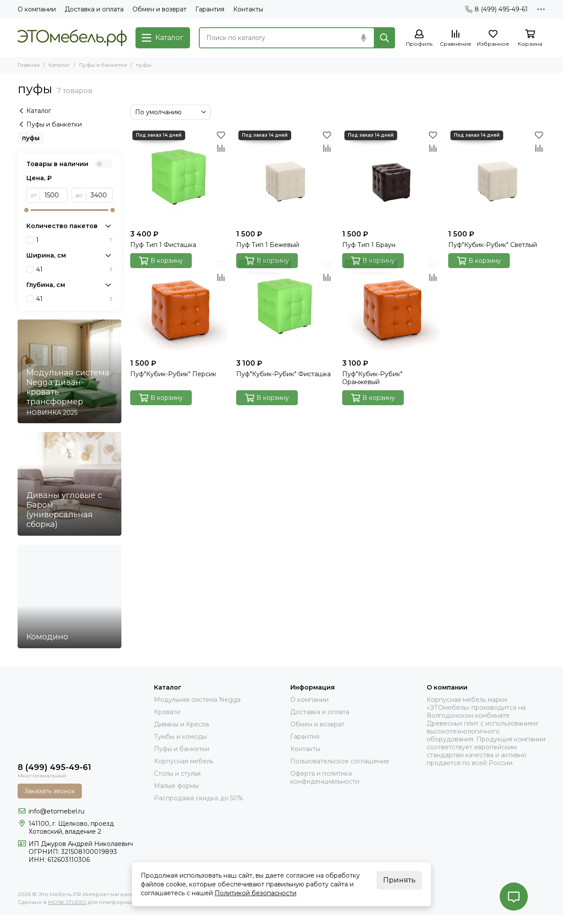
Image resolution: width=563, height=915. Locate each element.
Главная (29, 65)
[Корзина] (530, 38)
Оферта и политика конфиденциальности (324, 777)
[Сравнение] (456, 38)
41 (74, 269)
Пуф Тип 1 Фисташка (163, 245)
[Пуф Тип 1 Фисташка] (178, 176)
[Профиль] (419, 38)
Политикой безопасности (255, 893)
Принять (399, 880)
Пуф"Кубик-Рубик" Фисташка (283, 374)
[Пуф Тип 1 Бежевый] (284, 176)
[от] (53, 195)
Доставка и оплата (94, 9)
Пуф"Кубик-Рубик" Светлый (492, 245)
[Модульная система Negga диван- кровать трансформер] (69, 371)
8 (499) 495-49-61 (496, 9)
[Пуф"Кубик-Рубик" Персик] (178, 306)
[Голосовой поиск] (363, 37)
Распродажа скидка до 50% (198, 798)
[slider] (26, 210)
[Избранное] (493, 38)
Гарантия (209, 9)
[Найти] (384, 37)
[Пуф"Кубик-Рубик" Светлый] (496, 176)
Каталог (59, 65)
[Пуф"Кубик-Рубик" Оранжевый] (390, 306)
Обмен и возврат (159, 9)
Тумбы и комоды (180, 737)
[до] (99, 195)
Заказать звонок (49, 791)
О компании (37, 9)
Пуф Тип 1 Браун (368, 245)
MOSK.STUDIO (67, 902)
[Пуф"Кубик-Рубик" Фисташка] (284, 306)
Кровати (167, 712)
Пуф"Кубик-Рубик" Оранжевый (372, 378)
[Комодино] (69, 596)
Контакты (248, 9)
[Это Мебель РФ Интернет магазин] (72, 37)
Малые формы (176, 786)
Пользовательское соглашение (339, 761)
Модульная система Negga (197, 700)
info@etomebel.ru (56, 811)
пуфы (31, 138)
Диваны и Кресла (181, 724)
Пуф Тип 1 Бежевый (267, 245)
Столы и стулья (177, 773)
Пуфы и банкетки (103, 65)
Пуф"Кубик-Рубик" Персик (173, 374)
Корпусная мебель (183, 761)
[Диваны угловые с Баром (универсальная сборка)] (69, 484)
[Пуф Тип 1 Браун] (390, 176)
